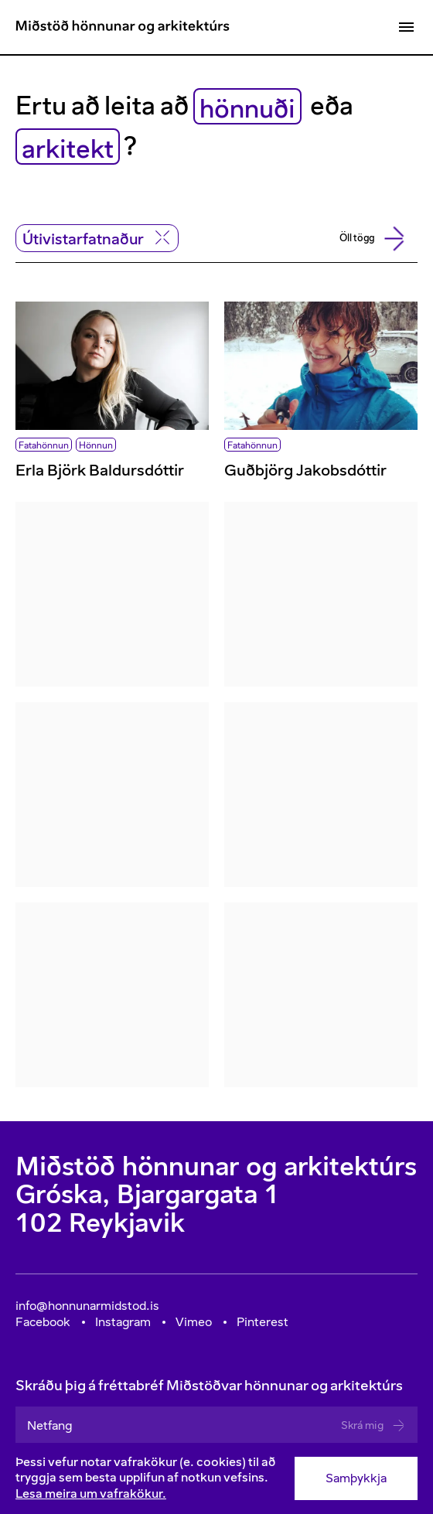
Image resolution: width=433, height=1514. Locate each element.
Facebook (42, 1322)
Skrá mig (373, 1425)
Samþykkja (356, 1478)
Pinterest (262, 1322)
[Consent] (216, 1478)
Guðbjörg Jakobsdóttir (305, 470)
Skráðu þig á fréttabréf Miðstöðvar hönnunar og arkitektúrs (216, 1410)
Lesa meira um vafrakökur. (90, 1493)
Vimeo (194, 1322)
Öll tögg (368, 239)
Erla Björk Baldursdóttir (99, 470)
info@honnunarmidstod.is (87, 1305)
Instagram (123, 1322)
